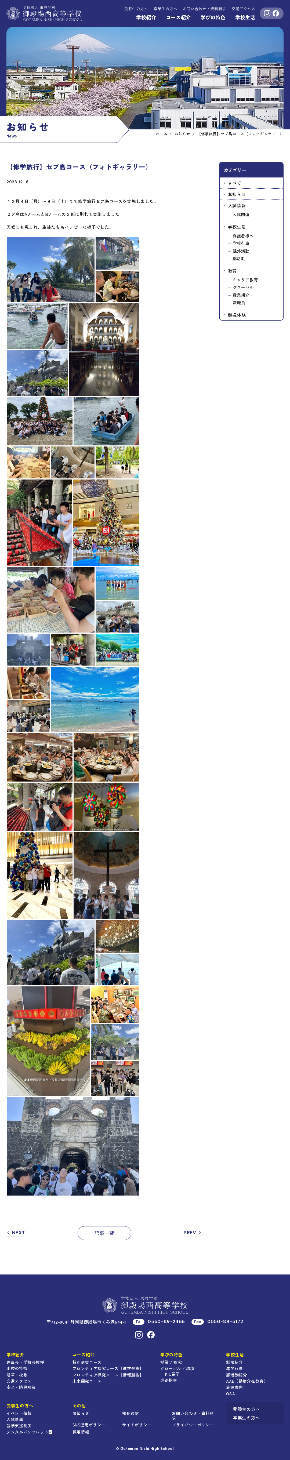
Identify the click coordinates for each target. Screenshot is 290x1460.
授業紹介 (241, 295)
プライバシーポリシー (193, 1425)
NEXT (15, 1232)
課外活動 (241, 251)
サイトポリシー (136, 1425)
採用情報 (81, 1432)
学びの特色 (213, 17)
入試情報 (237, 205)
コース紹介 (178, 17)
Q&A (230, 1393)
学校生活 (245, 17)
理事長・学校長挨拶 (25, 1362)
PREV (193, 1232)
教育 (232, 270)
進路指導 (168, 1380)
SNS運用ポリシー (89, 1425)
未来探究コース (87, 1381)
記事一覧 (104, 1232)
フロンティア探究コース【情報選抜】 (108, 1375)
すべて (234, 183)
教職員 (239, 302)
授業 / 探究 (171, 1362)
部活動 (239, 258)
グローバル (243, 287)
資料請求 (204, 8)
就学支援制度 (19, 1425)
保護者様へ (243, 235)
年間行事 (234, 1368)
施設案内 (234, 1387)
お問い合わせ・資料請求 (193, 1415)
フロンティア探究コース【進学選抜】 (108, 1368)
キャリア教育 (245, 279)
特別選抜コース (87, 1362)
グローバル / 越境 (177, 1368)
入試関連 (241, 214)
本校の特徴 (16, 1368)
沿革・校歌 (16, 1375)
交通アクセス (243, 8)
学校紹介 (146, 17)
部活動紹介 (236, 1375)
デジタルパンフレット (29, 1432)
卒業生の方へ (165, 8)
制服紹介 (234, 1362)
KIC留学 (172, 1374)
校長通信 (130, 1413)
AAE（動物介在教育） (247, 1381)
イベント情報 (19, 1413)
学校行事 (241, 243)
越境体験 (237, 314)
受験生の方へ (136, 8)
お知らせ (237, 194)
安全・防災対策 (21, 1387)
